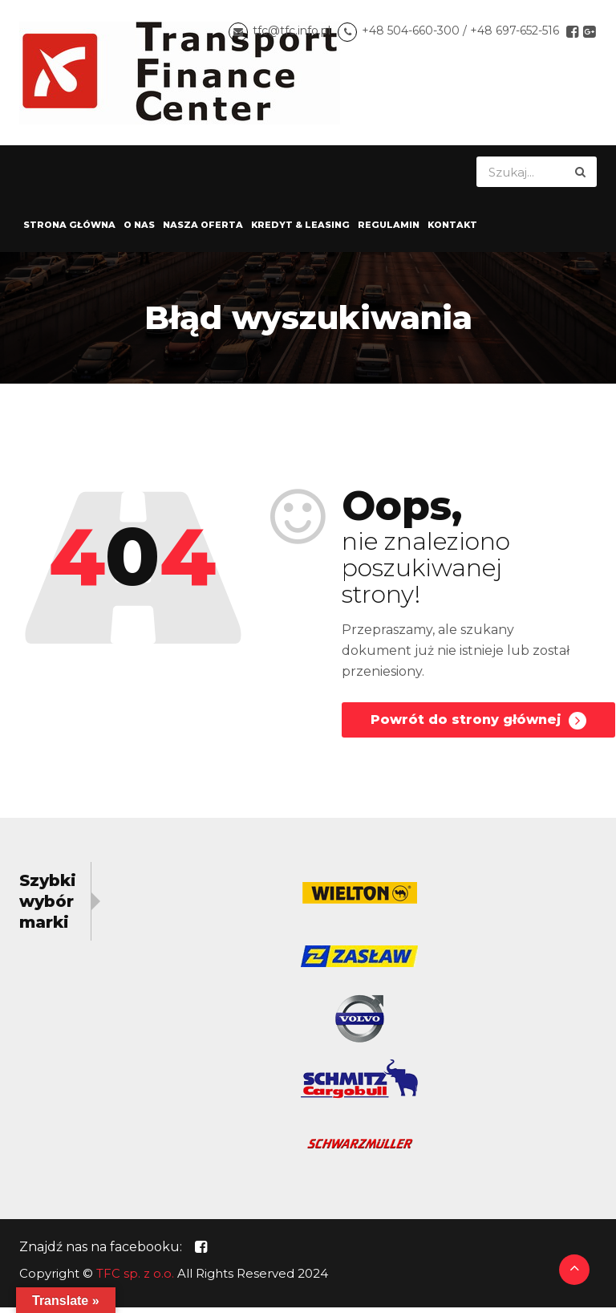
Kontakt (452, 230)
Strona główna (69, 230)
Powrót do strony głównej (478, 726)
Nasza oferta (203, 230)
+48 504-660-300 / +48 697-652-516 (460, 33)
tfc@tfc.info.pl (291, 33)
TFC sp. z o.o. (135, 1279)
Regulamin (388, 230)
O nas (139, 230)
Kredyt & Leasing (300, 230)
